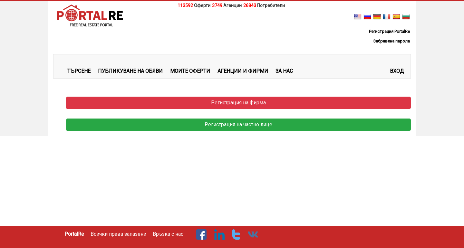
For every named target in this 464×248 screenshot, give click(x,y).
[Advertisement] (232, 25)
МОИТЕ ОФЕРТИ (190, 71)
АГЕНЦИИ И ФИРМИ (243, 71)
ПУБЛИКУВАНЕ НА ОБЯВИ (130, 71)
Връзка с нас (168, 234)
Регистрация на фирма (238, 103)
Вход (397, 71)
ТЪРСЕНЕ (79, 71)
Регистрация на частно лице (238, 124)
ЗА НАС (284, 71)
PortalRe (74, 234)
